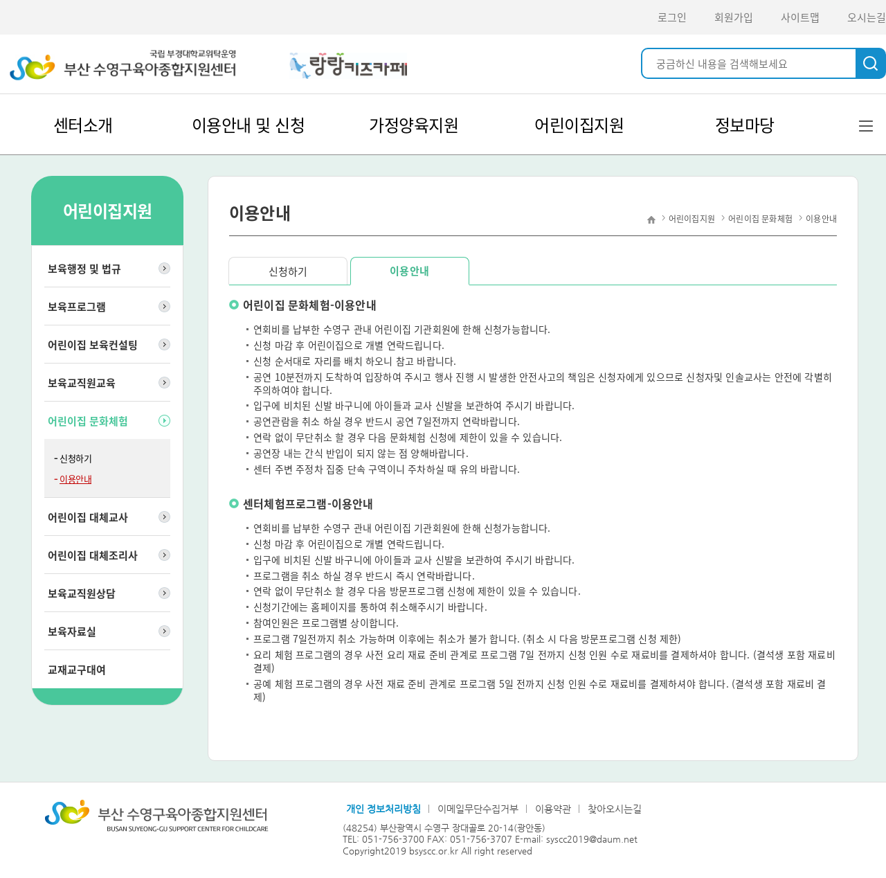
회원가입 (733, 17)
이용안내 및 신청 (248, 124)
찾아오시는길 (615, 808)
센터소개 (83, 124)
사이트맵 (800, 17)
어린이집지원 (579, 124)
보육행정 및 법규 (84, 268)
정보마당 (745, 124)
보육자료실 (72, 631)
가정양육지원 (413, 124)
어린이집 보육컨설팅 (93, 344)
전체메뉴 (865, 125)
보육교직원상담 (82, 593)
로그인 (672, 17)
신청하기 (75, 458)
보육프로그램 (77, 306)
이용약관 (553, 808)
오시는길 (866, 17)
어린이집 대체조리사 (93, 555)
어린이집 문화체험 (88, 421)
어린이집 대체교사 (88, 517)
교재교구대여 (77, 669)
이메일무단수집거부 (477, 808)
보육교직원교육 (82, 383)
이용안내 (75, 478)
